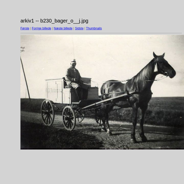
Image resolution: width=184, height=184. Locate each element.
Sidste (79, 28)
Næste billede (63, 28)
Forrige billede (41, 28)
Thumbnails (94, 28)
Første (24, 28)
